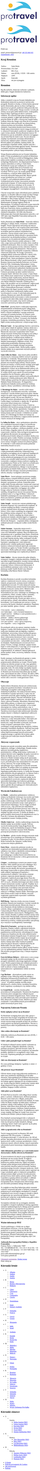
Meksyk (12, 1353)
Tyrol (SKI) (18, 1430)
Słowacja (13, 1378)
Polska (12, 1367)
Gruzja (12, 1318)
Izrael (12, 1328)
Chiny (12, 1289)
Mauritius (13, 1351)
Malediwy (13, 1345)
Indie (11, 1326)
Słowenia (13, 1380)
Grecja (12, 1316)
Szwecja (12, 1388)
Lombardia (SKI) (19, 1457)
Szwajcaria (13, 1386)
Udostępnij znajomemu (9, 1259)
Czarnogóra (14, 1295)
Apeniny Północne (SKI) (22, 1453)
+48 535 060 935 (27, 53)
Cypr (11, 1293)
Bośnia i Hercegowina (17, 1284)
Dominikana (14, 1301)
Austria (12, 1278)
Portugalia (13, 1369)
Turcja (12, 1398)
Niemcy (12, 1357)
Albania (12, 1272)
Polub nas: (4, 49)
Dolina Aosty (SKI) (20, 1455)
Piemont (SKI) (19, 1459)
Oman (12, 1363)
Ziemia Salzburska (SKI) (22, 1432)
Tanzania (13, 1394)
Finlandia (13, 1311)
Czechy (12, 1297)
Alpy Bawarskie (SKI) (21, 1439)
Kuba (12, 1342)
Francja (12, 1313)
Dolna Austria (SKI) (21, 1422)
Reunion (13, 1372)
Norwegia (13, 1359)
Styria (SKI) (18, 1428)
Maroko (12, 1349)
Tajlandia (13, 1392)
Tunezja (12, 1396)
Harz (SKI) (17, 1441)
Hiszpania (13, 1322)
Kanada (12, 1336)
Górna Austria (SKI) (21, 1424)
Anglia (12, 1276)
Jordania (13, 1332)
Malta (12, 1347)
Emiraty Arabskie (16, 1307)
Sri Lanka (13, 1382)
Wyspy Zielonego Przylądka (19, 1407)
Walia (12, 1401)
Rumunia (13, 1374)
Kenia (12, 1338)
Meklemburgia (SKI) (21, 1445)
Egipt (12, 1305)
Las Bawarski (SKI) (20, 1443)
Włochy (12, 1405)
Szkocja (12, 1384)
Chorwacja (13, 1291)
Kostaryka (13, 1340)
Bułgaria (13, 1286)
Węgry (12, 1403)
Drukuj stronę (22, 1259)
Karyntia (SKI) (19, 1426)
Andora (12, 1274)
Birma (12, 1282)
